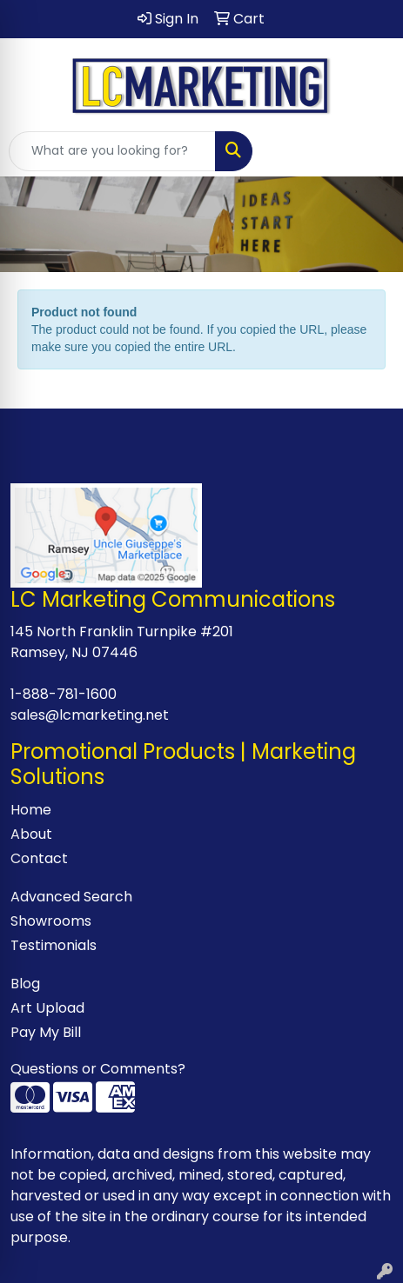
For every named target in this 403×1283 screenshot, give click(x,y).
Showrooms (50, 921)
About (31, 834)
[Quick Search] (112, 151)
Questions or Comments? (97, 1069)
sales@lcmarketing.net (89, 715)
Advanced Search (71, 897)
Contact (39, 858)
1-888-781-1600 (63, 694)
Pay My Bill (45, 1032)
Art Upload (47, 1008)
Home (30, 810)
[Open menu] (368, 151)
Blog (25, 984)
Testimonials (53, 945)
